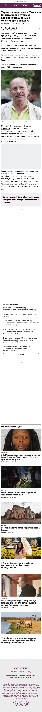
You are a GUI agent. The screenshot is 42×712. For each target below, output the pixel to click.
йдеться (37, 48)
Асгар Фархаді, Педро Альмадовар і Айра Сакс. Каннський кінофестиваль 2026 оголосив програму (19, 331)
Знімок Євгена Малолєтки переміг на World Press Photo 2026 (18, 493)
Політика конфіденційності (27, 675)
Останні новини (11, 304)
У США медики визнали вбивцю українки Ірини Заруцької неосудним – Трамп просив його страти (20, 457)
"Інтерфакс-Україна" (24, 693)
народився (5, 128)
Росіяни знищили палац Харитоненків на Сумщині (19, 315)
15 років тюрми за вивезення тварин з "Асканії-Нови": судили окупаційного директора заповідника (19, 640)
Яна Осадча (5, 24)
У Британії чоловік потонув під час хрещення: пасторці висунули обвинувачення (17, 349)
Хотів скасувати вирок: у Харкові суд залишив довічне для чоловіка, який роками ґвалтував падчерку (21, 323)
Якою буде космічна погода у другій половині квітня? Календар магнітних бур (19, 309)
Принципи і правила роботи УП (21, 680)
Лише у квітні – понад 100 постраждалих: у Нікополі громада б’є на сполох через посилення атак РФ (20, 340)
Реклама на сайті (11, 675)
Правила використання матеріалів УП (21, 677)
